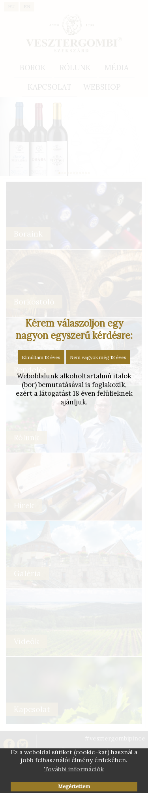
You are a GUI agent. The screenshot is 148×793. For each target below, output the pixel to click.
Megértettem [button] (74, 786)
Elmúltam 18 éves (41, 357)
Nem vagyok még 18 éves (98, 357)
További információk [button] (74, 769)
